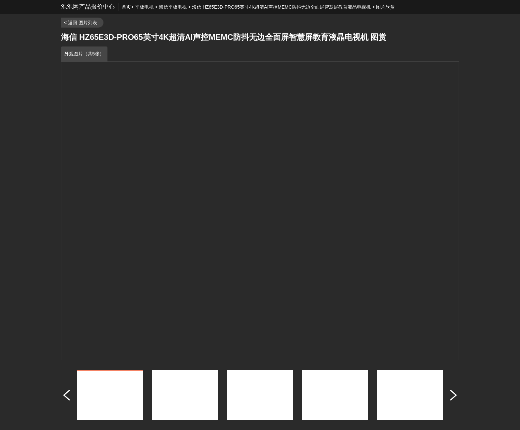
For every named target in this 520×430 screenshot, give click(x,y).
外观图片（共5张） (84, 53)
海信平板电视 (173, 7)
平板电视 (144, 7)
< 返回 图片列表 (80, 22)
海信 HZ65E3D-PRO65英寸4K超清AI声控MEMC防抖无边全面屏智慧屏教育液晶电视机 (281, 7)
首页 (126, 7)
